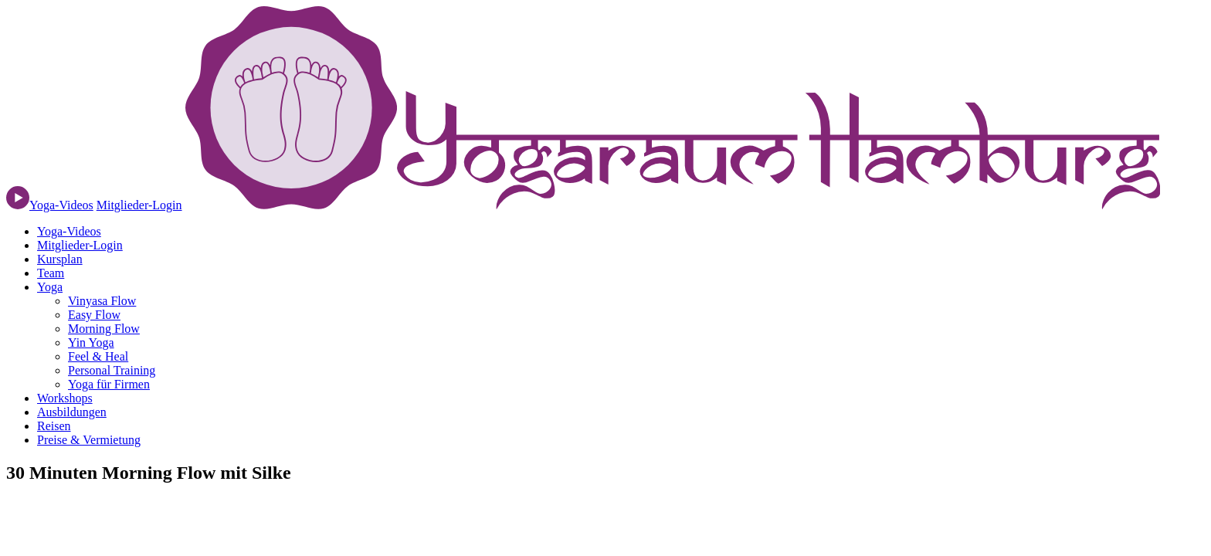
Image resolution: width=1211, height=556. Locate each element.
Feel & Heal (98, 356)
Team (50, 273)
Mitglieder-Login (139, 205)
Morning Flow (104, 328)
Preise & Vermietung (89, 439)
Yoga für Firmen (109, 384)
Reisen (54, 425)
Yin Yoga (91, 342)
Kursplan (60, 259)
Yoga (50, 286)
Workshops (65, 398)
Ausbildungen (72, 412)
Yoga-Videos (69, 231)
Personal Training (111, 370)
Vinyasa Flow (102, 300)
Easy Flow (94, 314)
